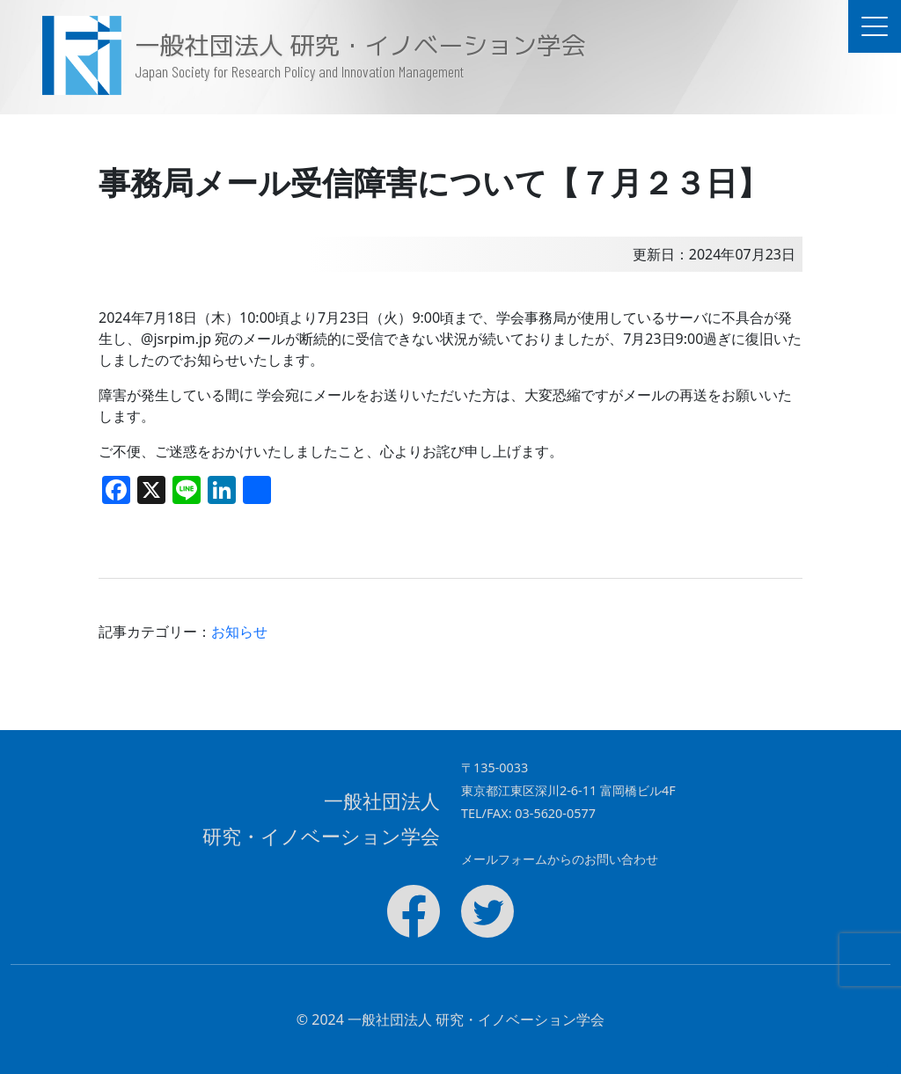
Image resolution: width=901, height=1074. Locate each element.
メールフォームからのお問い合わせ (559, 859)
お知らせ (239, 631)
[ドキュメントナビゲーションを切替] (874, 26)
